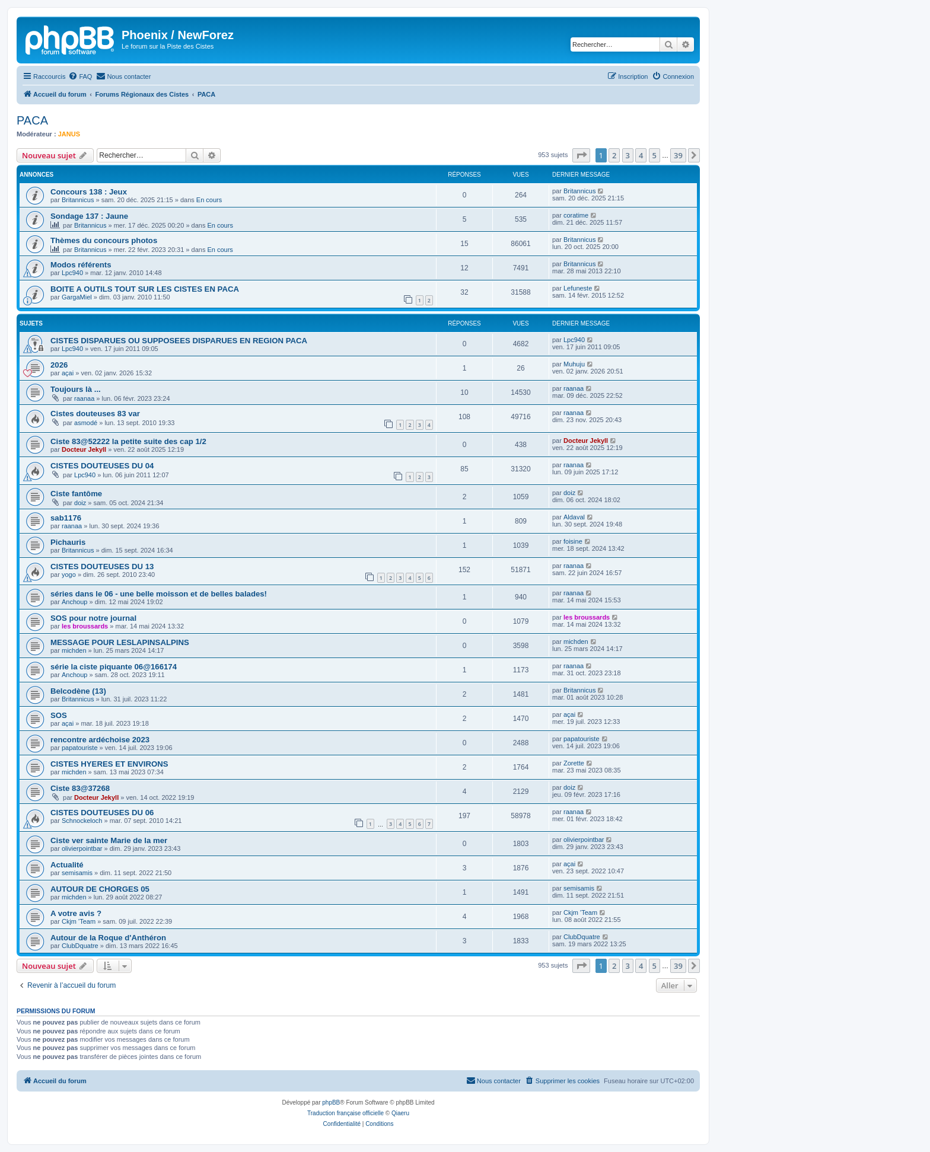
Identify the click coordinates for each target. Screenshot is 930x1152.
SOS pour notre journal (93, 618)
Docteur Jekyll (84, 449)
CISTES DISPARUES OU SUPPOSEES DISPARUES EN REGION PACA (178, 340)
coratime (575, 215)
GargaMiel (77, 297)
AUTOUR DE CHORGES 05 (99, 889)
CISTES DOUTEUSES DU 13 (102, 566)
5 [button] (654, 155)
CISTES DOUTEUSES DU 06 (102, 812)
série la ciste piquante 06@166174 (113, 666)
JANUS (69, 134)
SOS (58, 715)
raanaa (84, 398)
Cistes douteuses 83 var (95, 413)
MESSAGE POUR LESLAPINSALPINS (119, 642)
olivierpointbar (82, 848)
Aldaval (574, 517)
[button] (581, 155)
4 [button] (641, 155)
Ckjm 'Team (78, 921)
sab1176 (65, 517)
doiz (80, 502)
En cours (209, 199)
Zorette (573, 763)
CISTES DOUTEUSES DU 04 (102, 465)
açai (68, 372)
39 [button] (678, 155)
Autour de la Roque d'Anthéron (108, 937)
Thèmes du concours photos (103, 240)
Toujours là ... (75, 389)
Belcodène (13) (78, 691)
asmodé (85, 422)
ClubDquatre (80, 945)
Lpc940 (72, 272)
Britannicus (78, 199)
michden (74, 650)
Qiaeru (400, 1113)
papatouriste (80, 747)
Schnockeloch (82, 820)
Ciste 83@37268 (80, 788)
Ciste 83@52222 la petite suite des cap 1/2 (128, 441)
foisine (572, 541)
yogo (69, 574)
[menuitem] (80, 76)
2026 (59, 364)
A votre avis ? (75, 913)
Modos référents (81, 264)
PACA (32, 120)
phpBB (331, 1102)
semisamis (77, 872)
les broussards (85, 626)
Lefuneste (577, 288)
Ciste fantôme (76, 493)
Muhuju (574, 364)
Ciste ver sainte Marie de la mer (108, 840)
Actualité (67, 864)
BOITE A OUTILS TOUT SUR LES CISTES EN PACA (144, 289)
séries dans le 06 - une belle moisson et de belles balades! (158, 593)
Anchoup (74, 601)
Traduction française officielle (345, 1113)
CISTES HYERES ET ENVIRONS (109, 764)
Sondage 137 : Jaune (89, 216)
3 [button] (628, 155)
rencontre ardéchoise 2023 (99, 739)
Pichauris (67, 542)
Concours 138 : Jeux (88, 191)
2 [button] (614, 155)
